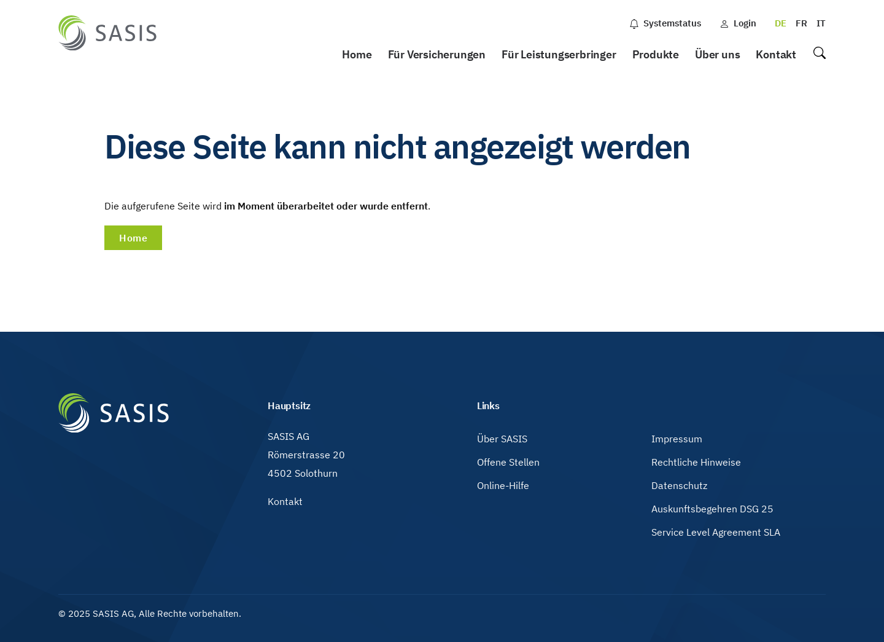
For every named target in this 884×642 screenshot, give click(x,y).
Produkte (655, 54)
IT (821, 23)
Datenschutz (679, 485)
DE (780, 23)
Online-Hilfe (503, 485)
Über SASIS (502, 439)
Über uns (717, 54)
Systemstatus (665, 23)
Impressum (676, 439)
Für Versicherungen (437, 54)
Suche (819, 55)
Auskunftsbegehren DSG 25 (712, 509)
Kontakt (776, 54)
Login (737, 23)
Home (356, 54)
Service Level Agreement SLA (715, 532)
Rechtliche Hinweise (696, 462)
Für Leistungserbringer (559, 54)
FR (801, 23)
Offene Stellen (508, 462)
